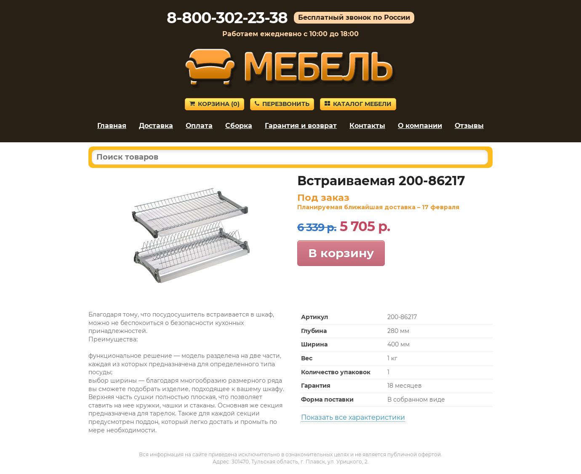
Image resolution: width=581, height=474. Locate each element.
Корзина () (214, 104)
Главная (111, 126)
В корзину (341, 253)
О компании (420, 126)
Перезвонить (282, 104)
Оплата (199, 126)
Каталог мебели (358, 104)
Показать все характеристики (353, 417)
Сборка (238, 126)
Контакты (367, 126)
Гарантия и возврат (301, 126)
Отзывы (469, 126)
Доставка (156, 126)
